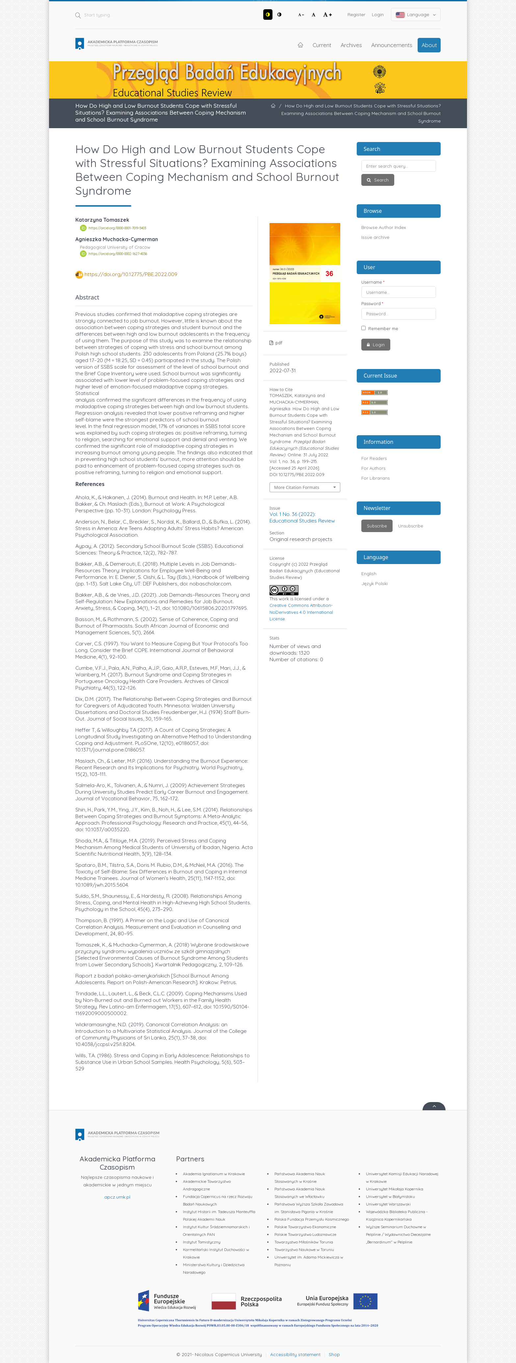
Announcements (391, 44)
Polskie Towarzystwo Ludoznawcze (305, 1234)
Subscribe (377, 525)
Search (381, 180)
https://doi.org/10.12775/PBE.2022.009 (131, 274)
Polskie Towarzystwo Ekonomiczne (305, 1226)
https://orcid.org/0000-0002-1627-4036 (118, 253)
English (368, 574)
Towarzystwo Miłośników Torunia (303, 1241)
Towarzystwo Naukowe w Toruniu (304, 1249)
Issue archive (375, 237)
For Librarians (375, 478)
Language (416, 15)
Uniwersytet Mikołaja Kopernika (394, 1188)
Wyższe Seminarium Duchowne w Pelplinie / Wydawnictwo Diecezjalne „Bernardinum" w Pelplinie (398, 1234)
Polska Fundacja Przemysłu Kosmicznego (311, 1219)
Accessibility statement (295, 1354)
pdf (278, 342)
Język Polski (374, 583)
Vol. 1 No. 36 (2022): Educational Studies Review (302, 517)
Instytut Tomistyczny (201, 1241)
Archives (351, 44)
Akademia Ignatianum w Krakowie (214, 1173)
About (429, 44)
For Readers (374, 458)
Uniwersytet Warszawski (388, 1204)
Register (356, 14)
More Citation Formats (296, 487)
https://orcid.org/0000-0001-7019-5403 (117, 228)
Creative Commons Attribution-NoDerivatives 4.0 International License (301, 612)
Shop (334, 1354)
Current (322, 44)
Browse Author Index (383, 227)
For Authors (373, 468)
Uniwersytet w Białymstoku (390, 1196)
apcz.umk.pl (117, 1197)
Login (378, 14)
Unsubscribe (410, 525)
